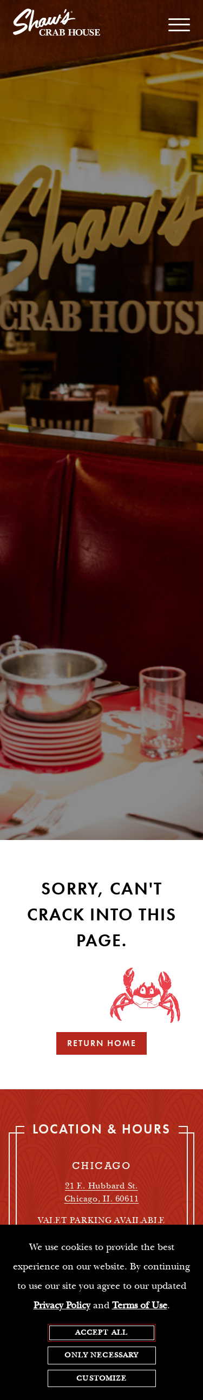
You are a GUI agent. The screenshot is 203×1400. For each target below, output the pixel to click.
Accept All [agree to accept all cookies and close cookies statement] (101, 1333)
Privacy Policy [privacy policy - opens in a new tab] (62, 1306)
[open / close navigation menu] (179, 25)
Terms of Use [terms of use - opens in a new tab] (139, 1306)
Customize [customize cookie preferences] (101, 1379)
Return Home (101, 1043)
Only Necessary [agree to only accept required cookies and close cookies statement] (101, 1356)
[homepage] (56, 25)
